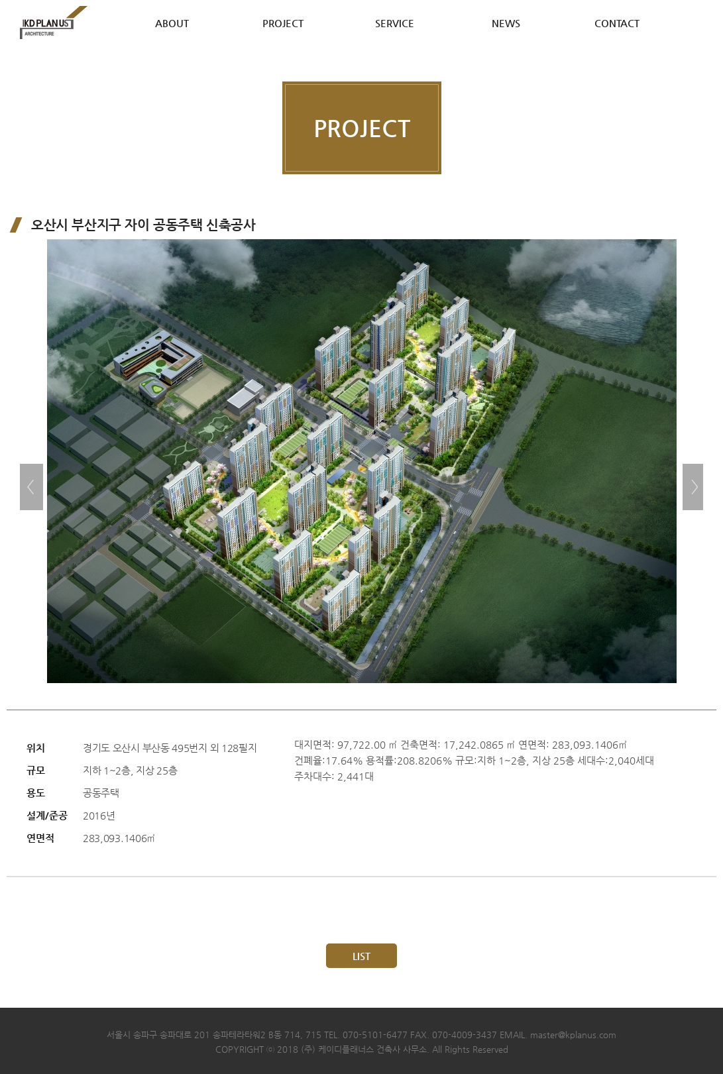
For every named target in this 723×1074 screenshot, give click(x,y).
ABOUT (172, 22)
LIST (361, 955)
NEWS (506, 22)
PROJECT (283, 22)
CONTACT (617, 22)
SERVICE (394, 22)
